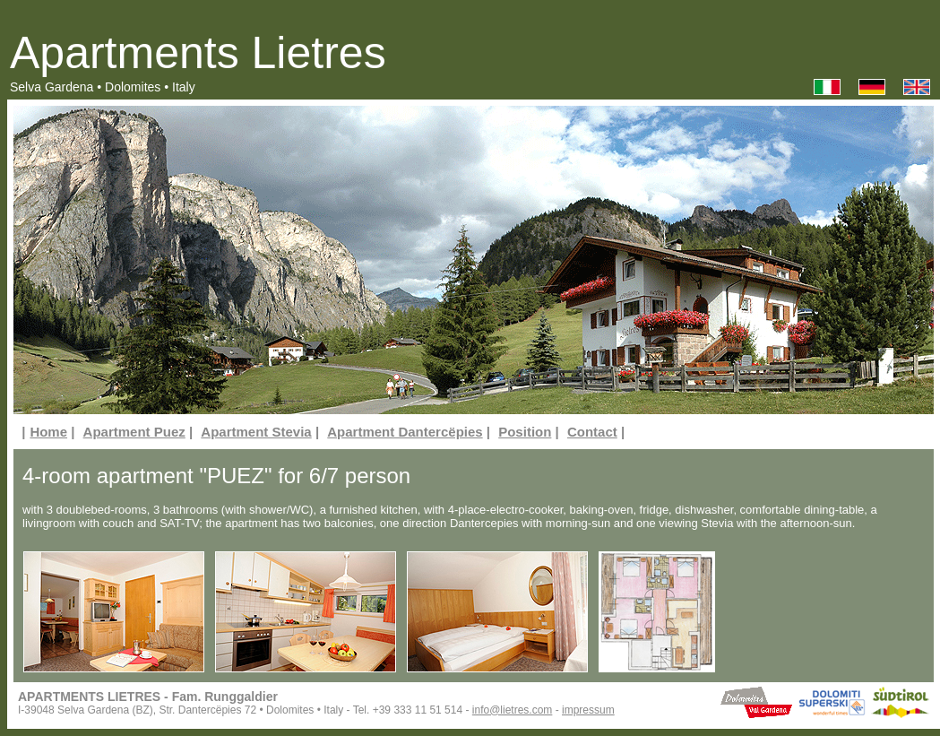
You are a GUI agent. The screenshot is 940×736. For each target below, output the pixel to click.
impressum (588, 710)
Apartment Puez (134, 431)
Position (524, 431)
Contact (592, 431)
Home (48, 431)
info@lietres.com (512, 710)
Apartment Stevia (256, 431)
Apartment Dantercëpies (404, 431)
